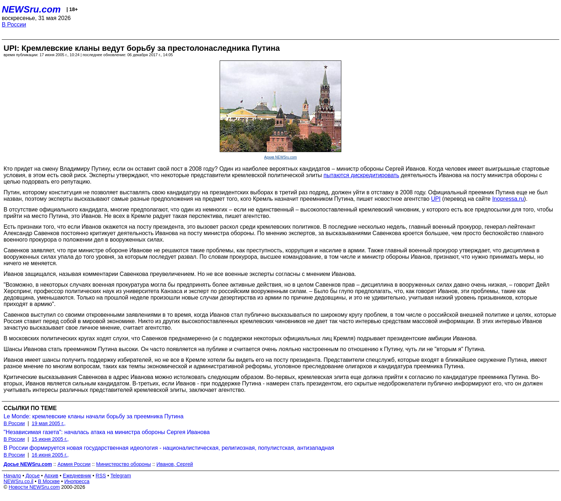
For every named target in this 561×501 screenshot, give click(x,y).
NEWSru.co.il (18, 481)
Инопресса (77, 481)
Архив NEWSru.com (280, 157)
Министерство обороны (123, 464)
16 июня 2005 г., (50, 455)
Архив (51, 475)
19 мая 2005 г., (49, 423)
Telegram (121, 475)
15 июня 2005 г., (50, 439)
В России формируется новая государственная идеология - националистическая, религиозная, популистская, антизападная (169, 448)
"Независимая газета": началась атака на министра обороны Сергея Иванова (107, 432)
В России (14, 24)
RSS (101, 475)
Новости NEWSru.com (34, 487)
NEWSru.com (31, 9)
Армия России (74, 464)
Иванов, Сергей (174, 464)
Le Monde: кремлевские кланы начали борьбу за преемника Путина (94, 416)
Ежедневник (77, 475)
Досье (32, 475)
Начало (12, 475)
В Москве (49, 481)
